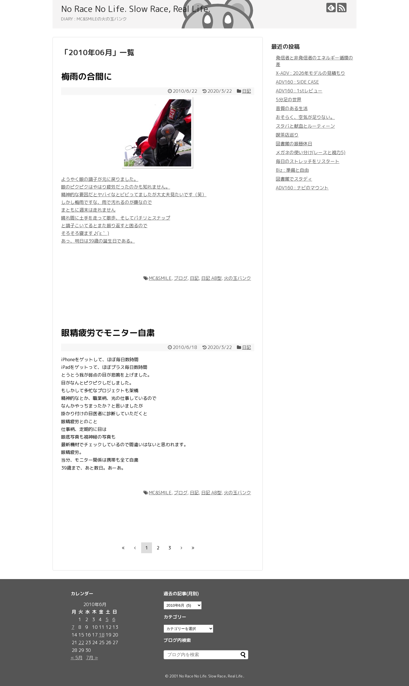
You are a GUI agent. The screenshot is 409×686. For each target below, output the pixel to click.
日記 (246, 91)
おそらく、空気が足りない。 (305, 117)
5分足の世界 (288, 99)
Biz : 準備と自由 (292, 170)
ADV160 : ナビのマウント (302, 188)
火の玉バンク (237, 278)
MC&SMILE (160, 278)
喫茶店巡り (287, 135)
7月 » (92, 657)
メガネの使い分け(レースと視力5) (310, 152)
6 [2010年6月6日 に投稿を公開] (113, 619)
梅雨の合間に (86, 76)
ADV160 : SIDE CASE (297, 82)
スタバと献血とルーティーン (305, 126)
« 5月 (77, 657)
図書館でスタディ (294, 179)
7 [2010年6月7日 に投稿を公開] (73, 627)
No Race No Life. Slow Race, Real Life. (135, 9)
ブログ (180, 278)
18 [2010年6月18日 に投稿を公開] (102, 635)
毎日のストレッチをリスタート (307, 161)
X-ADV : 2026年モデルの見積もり (310, 73)
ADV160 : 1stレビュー (299, 91)
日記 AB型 (211, 278)
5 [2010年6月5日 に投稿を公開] (107, 619)
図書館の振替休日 (294, 143)
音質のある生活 (292, 108)
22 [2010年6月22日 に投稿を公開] (81, 642)
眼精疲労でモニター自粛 (108, 333)
